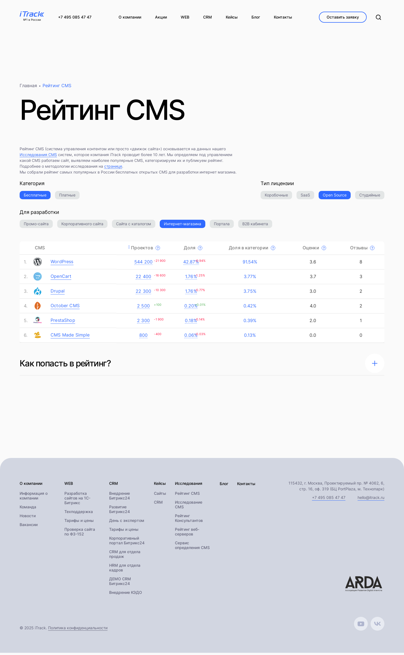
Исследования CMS (38, 156)
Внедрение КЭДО (125, 594)
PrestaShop (63, 322)
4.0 (312, 307)
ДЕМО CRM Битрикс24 (120, 583)
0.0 (312, 337)
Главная (28, 87)
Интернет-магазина (182, 225)
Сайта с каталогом (133, 225)
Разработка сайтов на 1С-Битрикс (77, 500)
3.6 (312, 263)
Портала (222, 225)
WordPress (62, 263)
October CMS (65, 307)
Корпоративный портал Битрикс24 (127, 542)
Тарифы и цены (79, 522)
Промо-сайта (36, 225)
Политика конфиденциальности (77, 630)
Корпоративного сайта (82, 225)
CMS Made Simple (70, 337)
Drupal (58, 293)
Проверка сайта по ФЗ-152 (79, 534)
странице (113, 168)
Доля (193, 249)
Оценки (314, 249)
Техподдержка (78, 513)
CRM (158, 504)
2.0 (312, 322)
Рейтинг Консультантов (189, 520)
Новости (28, 518)
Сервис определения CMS (192, 547)
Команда (28, 509)
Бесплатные (35, 197)
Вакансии (29, 526)
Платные (67, 197)
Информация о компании (34, 498)
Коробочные (276, 197)
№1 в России (32, 20)
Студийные (369, 197)
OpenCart (61, 278)
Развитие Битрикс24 (119, 511)
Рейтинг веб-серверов (187, 534)
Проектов (145, 249)
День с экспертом (126, 522)
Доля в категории (252, 249)
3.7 (312, 278)
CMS (40, 249)
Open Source (335, 197)
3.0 (312, 293)
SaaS (305, 197)
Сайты (160, 495)
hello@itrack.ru (371, 499)
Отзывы (362, 249)
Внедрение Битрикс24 (119, 498)
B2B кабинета (255, 225)
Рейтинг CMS (187, 495)
